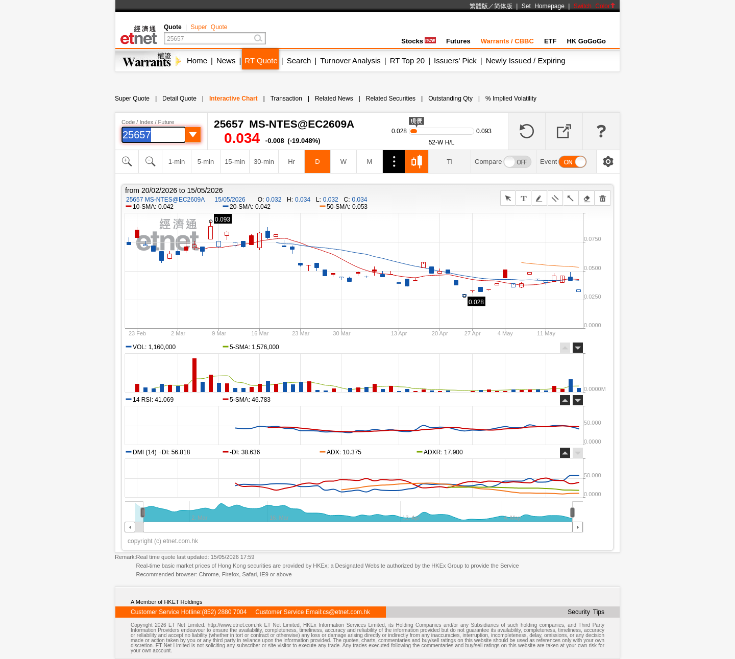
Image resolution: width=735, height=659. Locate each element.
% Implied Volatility (510, 98)
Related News (334, 98)
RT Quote (260, 60)
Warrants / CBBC (507, 41)
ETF (550, 41)
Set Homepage (543, 6)
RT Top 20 (407, 60)
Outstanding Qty (450, 98)
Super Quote (208, 27)
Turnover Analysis (350, 60)
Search (299, 60)
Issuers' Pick (455, 60)
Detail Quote (179, 98)
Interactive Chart (233, 98)
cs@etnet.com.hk (346, 612)
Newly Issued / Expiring (526, 60)
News (226, 60)
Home (197, 60)
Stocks (418, 41)
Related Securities (390, 98)
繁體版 (479, 6)
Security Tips (586, 612)
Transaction (286, 98)
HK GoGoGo (586, 41)
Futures (458, 41)
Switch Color (595, 6)
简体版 (503, 6)
